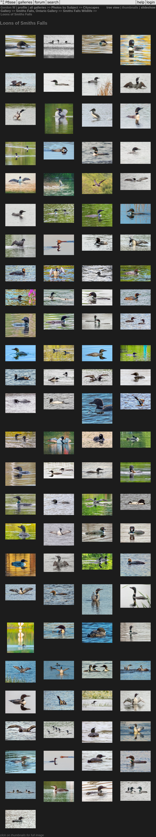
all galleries (38, 7)
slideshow (148, 7)
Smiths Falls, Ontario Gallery (37, 11)
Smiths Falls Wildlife (77, 11)
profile (22, 7)
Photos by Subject (64, 7)
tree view (112, 7)
